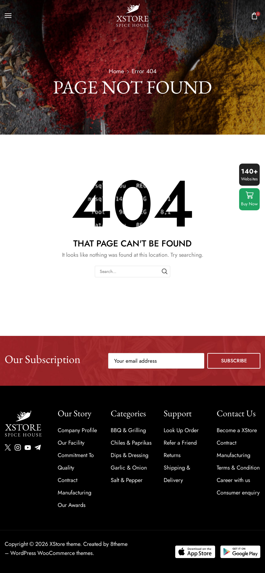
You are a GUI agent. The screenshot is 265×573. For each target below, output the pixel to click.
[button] (8, 15)
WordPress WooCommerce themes (51, 553)
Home (116, 71)
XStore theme (65, 544)
